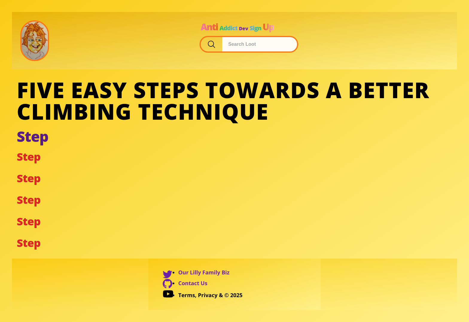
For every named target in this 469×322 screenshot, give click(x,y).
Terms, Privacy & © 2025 (210, 295)
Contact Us (192, 283)
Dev (243, 28)
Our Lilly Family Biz (203, 272)
